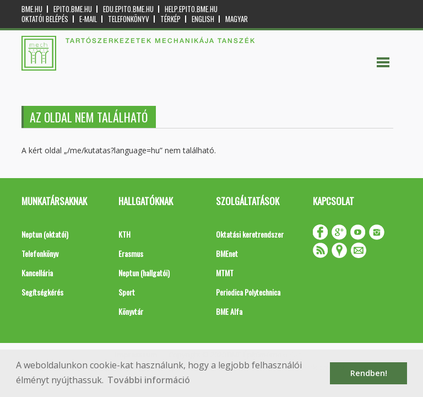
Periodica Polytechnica (248, 292)
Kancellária (37, 272)
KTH (124, 234)
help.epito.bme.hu (191, 9)
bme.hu (31, 9)
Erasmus (130, 253)
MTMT (225, 272)
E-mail (88, 19)
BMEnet (227, 253)
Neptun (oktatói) (44, 234)
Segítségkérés (42, 292)
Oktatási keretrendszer (250, 234)
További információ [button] (148, 380)
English (203, 19)
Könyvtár (130, 311)
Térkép (170, 19)
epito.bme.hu (72, 9)
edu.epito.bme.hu (128, 9)
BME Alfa (229, 311)
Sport (126, 292)
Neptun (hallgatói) (144, 272)
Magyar (236, 19)
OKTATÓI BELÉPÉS (44, 19)
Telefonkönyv (128, 19)
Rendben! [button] (368, 373)
